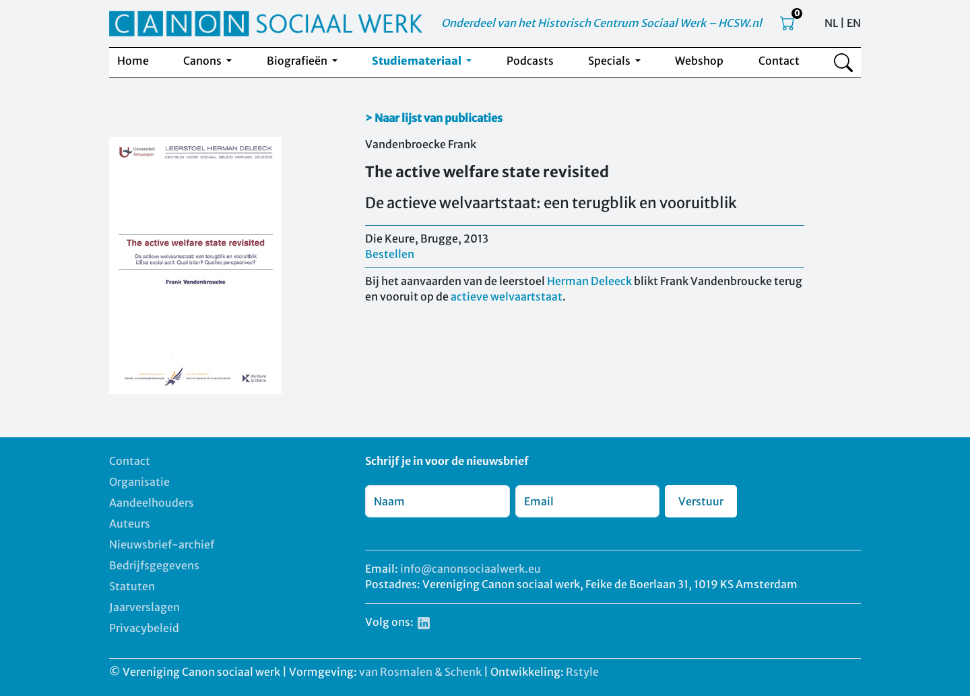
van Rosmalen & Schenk (420, 671)
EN (854, 23)
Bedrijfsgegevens (154, 565)
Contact (779, 60)
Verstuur (700, 501)
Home (133, 60)
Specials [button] (610, 60)
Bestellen (389, 254)
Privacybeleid (144, 628)
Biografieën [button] (298, 60)
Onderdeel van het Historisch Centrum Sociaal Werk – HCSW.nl (601, 23)
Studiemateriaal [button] (417, 60)
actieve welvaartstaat (506, 296)
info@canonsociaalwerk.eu (470, 568)
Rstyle (582, 671)
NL (831, 23)
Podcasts (530, 60)
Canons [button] (203, 60)
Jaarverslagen (144, 607)
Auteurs (129, 523)
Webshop (699, 60)
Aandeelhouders (151, 502)
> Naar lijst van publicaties (434, 118)
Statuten (132, 586)
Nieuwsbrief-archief (161, 544)
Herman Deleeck (589, 281)
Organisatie (139, 481)
